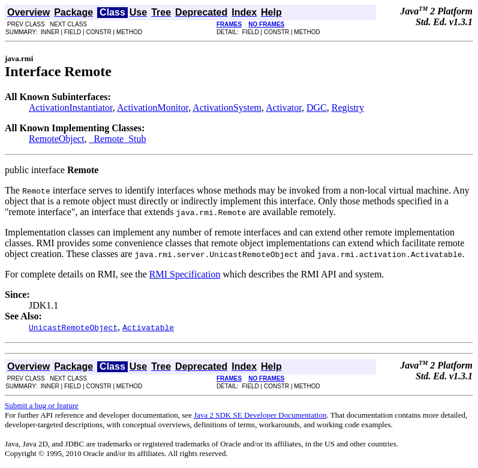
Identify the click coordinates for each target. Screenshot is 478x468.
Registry (348, 107)
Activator (284, 107)
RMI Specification (185, 274)
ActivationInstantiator (71, 107)
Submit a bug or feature (42, 405)
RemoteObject (56, 139)
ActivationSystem (227, 107)
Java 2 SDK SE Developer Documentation (260, 414)
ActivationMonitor (152, 107)
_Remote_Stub (117, 139)
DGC (316, 107)
